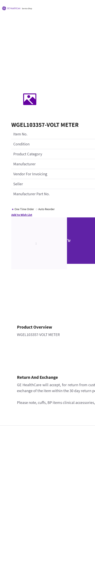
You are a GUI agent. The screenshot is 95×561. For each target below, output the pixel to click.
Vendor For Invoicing (30, 173)
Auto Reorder (46, 209)
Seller (18, 183)
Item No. (20, 134)
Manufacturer (24, 164)
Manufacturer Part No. (31, 193)
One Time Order (24, 209)
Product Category (27, 154)
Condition (21, 144)
